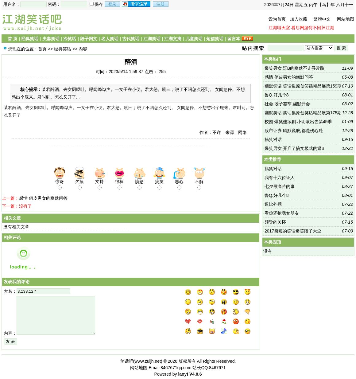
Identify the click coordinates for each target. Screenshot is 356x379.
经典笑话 (29, 38)
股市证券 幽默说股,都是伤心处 (294, 130)
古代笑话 (130, 38)
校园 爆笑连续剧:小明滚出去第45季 (298, 121)
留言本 (233, 38)
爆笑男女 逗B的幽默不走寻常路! (295, 68)
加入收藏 (298, 19)
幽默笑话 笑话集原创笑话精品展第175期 (303, 112)
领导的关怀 (275, 222)
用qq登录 (136, 4)
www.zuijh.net (147, 361)
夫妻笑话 (51, 38)
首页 (42, 48)
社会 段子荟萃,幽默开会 (287, 103)
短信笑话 (214, 38)
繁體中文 (322, 19)
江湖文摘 (172, 38)
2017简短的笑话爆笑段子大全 (293, 231)
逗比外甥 (273, 204)
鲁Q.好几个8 (277, 94)
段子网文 (88, 38)
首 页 (12, 38)
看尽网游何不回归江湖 (312, 27)
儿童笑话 (194, 38)
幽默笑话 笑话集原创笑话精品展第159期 (303, 86)
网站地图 (345, 19)
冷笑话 (69, 38)
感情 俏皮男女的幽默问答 (43, 198)
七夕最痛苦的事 (280, 186)
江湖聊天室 (279, 27)
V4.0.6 (195, 374)
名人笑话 (109, 38)
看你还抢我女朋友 (282, 213)
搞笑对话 (273, 139)
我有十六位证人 (280, 177)
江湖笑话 (152, 38)
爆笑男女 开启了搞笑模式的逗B (294, 148)
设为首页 (277, 19)
